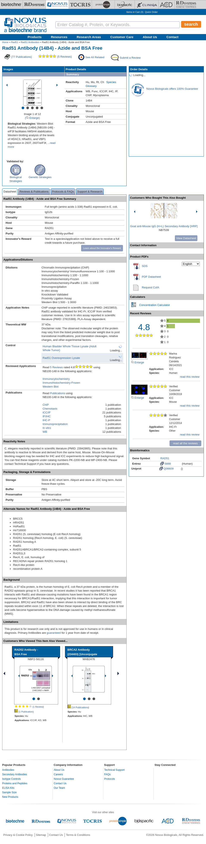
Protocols (109, 778)
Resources (59, 37)
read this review (190, 376)
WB (44, 431)
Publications (57, 393)
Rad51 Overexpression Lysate (61, 357)
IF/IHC (46, 416)
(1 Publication (24, 711)
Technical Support (114, 769)
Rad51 (14, 42)
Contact (173, 37)
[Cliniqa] (147, 4)
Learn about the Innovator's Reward (102, 248)
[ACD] (166, 4)
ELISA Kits (8, 787)
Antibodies (8, 769)
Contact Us (60, 783)
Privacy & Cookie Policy (18, 835)
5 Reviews (56, 367)
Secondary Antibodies (14, 774)
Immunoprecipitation (55, 424)
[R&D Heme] (186, 4)
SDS (145, 266)
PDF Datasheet (151, 276)
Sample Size (9, 792)
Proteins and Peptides (14, 783)
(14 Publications (78, 707)
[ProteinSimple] (103, 4)
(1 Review (29, 706)
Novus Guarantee (64, 778)
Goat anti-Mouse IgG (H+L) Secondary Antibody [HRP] (164, 226)
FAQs (107, 774)
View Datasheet (186, 238)
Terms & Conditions (78, 835)
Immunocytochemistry (56, 378)
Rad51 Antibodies (30, 42)
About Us (150, 37)
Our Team (59, 787)
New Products (10, 796)
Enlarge (137, 362)
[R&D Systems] (34, 4)
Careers (58, 774)
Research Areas (89, 37)
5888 (165, 463)
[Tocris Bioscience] (80, 4)
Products (35, 37)
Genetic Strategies (40, 177)
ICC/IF (46, 412)
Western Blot (50, 386)
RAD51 (164, 458)
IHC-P (46, 420)
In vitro (46, 427)
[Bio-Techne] (11, 4)
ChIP (45, 404)
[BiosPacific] (125, 4)
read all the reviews (185, 443)
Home (5, 42)
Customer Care (121, 37)
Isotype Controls (11, 778)
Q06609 (166, 468)
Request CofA (150, 287)
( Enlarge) (32, 117)
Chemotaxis (49, 408)
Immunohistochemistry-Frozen (61, 382)
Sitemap (41, 835)
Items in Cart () (134, 12)
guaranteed (54, 632)
